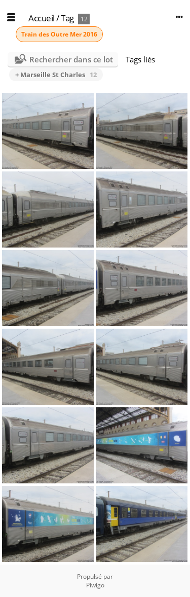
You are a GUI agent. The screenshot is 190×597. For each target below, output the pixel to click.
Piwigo (95, 585)
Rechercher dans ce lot (71, 59)
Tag (67, 18)
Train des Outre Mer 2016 (59, 34)
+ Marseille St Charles (56, 74)
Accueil (41, 18)
